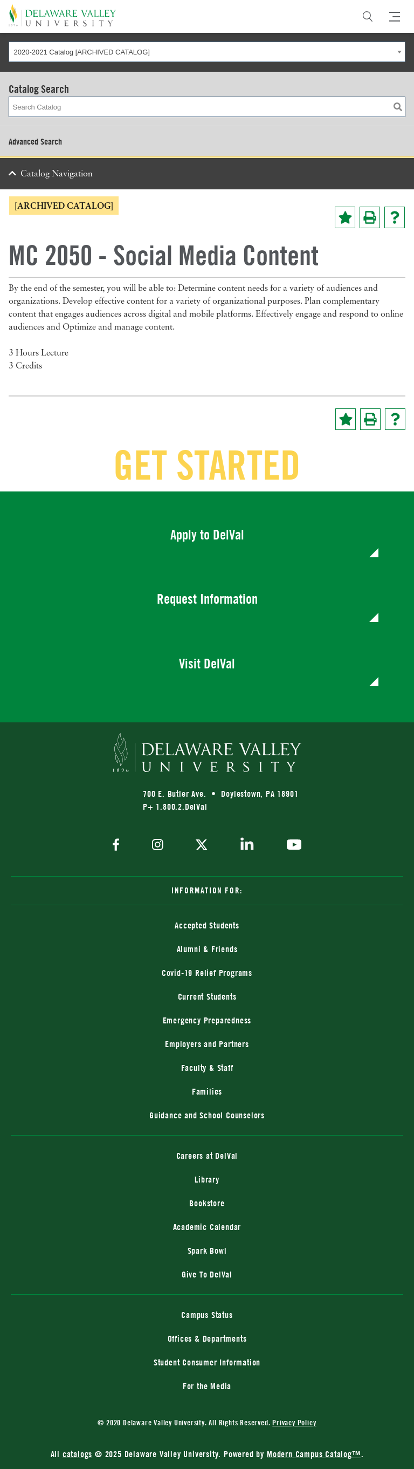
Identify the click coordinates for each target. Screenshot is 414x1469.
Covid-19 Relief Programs (207, 972)
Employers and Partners (207, 1043)
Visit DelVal (207, 663)
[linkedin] (247, 846)
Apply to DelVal (207, 534)
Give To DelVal (207, 1274)
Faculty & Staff (207, 1067)
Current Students (207, 996)
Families (207, 1091)
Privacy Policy (294, 1422)
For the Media (207, 1386)
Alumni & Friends (207, 949)
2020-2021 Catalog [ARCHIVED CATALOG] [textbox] (82, 52)
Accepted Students (207, 925)
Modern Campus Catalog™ (314, 1453)
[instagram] (158, 845)
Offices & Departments (207, 1338)
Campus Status (206, 1314)
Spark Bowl (207, 1250)
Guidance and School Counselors (207, 1115)
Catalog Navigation (56, 174)
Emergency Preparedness (207, 1020)
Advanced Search (35, 141)
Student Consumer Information (207, 1362)
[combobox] (207, 52)
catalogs (77, 1453)
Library (207, 1179)
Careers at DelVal (207, 1155)
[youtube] (291, 846)
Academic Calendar (207, 1226)
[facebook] (119, 845)
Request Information (207, 598)
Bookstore (206, 1203)
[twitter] (201, 845)
